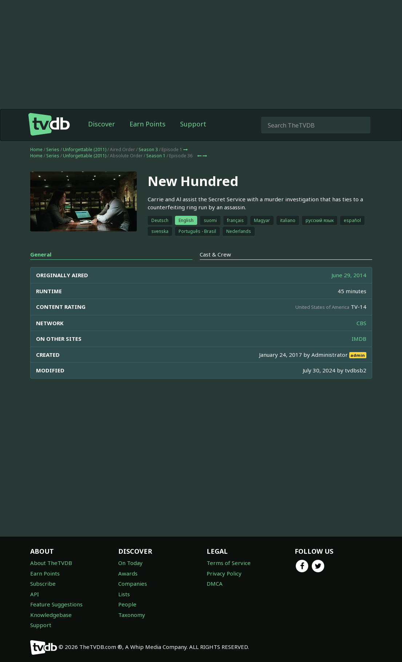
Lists (124, 594)
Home (36, 164)
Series (52, 164)
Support (193, 138)
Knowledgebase (51, 614)
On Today (130, 562)
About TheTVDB (51, 562)
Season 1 (156, 170)
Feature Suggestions (56, 604)
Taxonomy (131, 614)
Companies (132, 583)
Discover (101, 138)
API (34, 594)
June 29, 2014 (348, 289)
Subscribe (43, 583)
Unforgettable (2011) (84, 164)
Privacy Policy (224, 573)
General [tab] (40, 269)
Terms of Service (229, 562)
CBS (361, 337)
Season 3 (148, 164)
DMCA (215, 583)
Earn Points (148, 138)
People (127, 604)
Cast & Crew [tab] (215, 269)
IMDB (359, 353)
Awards (128, 573)
